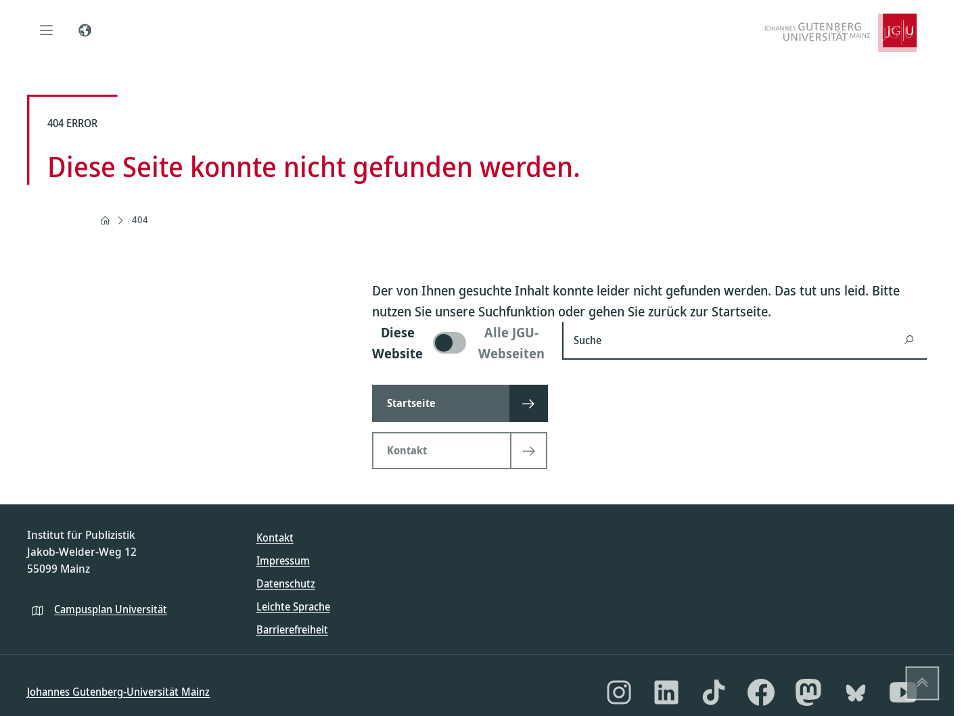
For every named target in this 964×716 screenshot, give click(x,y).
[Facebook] (761, 692)
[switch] (459, 343)
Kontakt (275, 537)
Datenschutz (285, 583)
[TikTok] (713, 692)
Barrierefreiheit (292, 629)
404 (140, 219)
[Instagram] (619, 692)
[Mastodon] (808, 692)
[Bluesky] (855, 692)
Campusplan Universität (110, 609)
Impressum (283, 560)
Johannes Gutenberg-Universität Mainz (118, 691)
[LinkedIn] (666, 692)
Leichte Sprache (293, 606)
